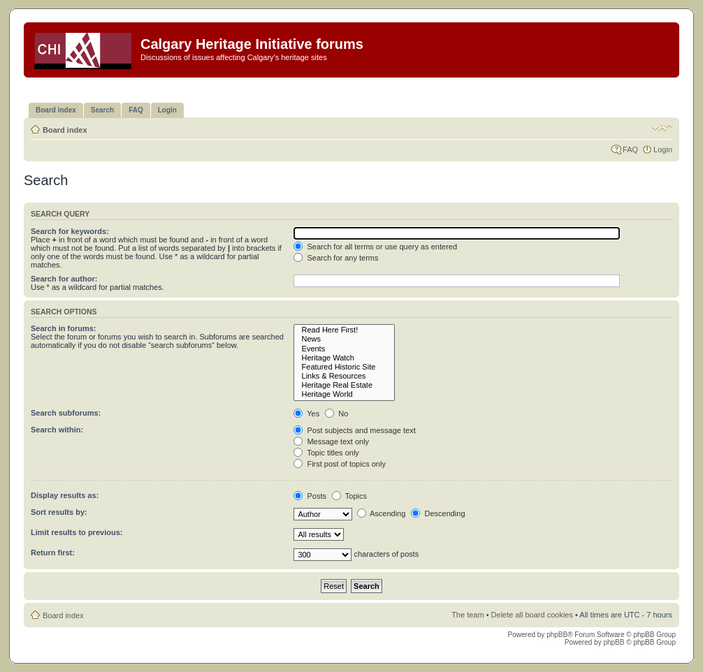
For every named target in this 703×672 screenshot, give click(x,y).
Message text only (331, 441)
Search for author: (64, 279)
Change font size (662, 127)
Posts (309, 496)
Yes (306, 413)
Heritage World (344, 394)
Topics (349, 496)
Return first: (53, 552)
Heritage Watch (344, 358)
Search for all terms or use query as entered (375, 246)
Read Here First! (344, 330)
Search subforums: (66, 413)
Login (662, 149)
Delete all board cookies (532, 615)
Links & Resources (344, 376)
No (336, 413)
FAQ (630, 149)
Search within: (57, 429)
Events (344, 348)
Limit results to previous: (76, 532)
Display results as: (65, 495)
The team (467, 615)
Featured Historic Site (344, 367)
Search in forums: (63, 328)
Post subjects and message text (354, 430)
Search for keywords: (70, 231)
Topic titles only (325, 452)
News (344, 339)
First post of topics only (339, 464)
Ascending (381, 513)
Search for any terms (335, 258)
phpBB (556, 634)
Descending (438, 513)
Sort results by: (59, 512)
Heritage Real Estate (344, 385)
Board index (65, 130)
